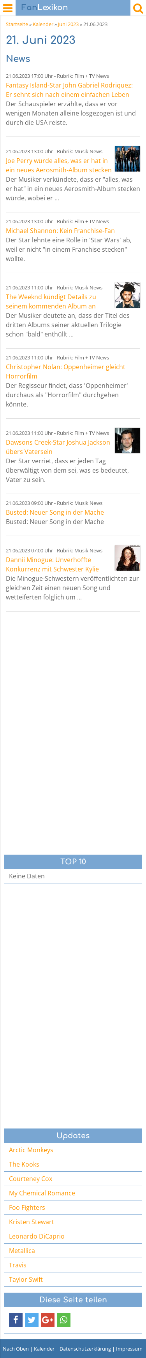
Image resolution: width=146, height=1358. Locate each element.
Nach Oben (16, 1348)
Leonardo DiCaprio (37, 1236)
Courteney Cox (30, 1178)
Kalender (43, 24)
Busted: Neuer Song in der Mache (55, 512)
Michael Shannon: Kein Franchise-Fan (60, 230)
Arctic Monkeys (31, 1150)
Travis (17, 1265)
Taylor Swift (26, 1279)
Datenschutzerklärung (85, 1348)
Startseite (17, 24)
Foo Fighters (27, 1207)
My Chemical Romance (42, 1193)
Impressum (129, 1348)
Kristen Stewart (31, 1222)
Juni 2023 (68, 24)
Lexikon (44, 7)
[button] (16, 1320)
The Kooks (24, 1164)
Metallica (22, 1250)
